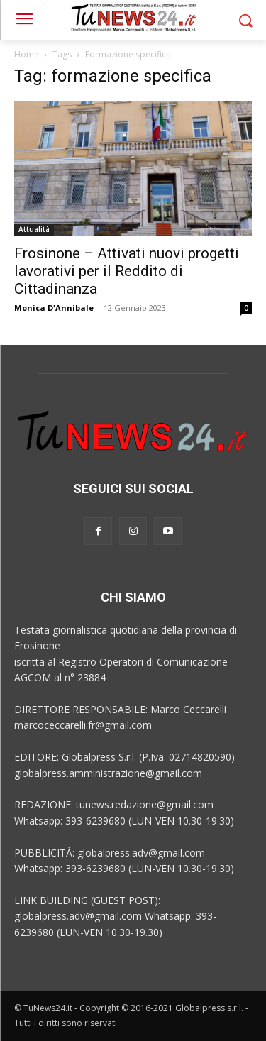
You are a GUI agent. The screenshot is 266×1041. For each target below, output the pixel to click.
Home (26, 54)
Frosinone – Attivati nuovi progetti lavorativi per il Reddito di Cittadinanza (126, 271)
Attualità (34, 229)
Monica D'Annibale (54, 307)
